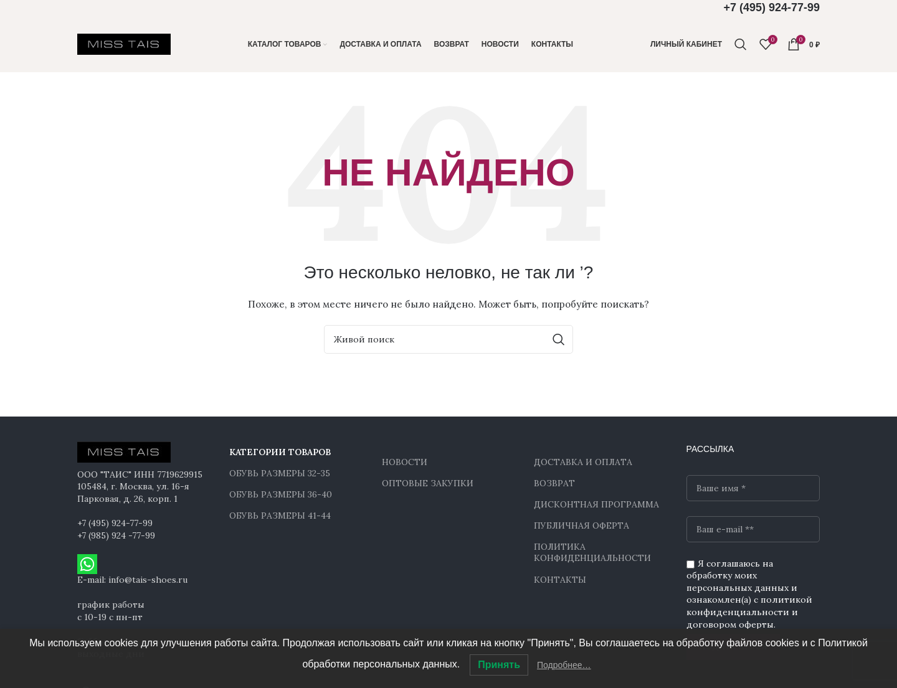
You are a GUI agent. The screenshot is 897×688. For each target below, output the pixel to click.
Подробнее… (564, 665)
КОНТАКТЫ (560, 579)
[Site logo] (124, 43)
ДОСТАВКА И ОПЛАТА (583, 462)
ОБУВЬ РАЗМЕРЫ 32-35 (279, 473)
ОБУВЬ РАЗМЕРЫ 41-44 (280, 515)
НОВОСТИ (404, 462)
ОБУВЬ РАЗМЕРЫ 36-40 (280, 494)
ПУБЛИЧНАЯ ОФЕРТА (581, 525)
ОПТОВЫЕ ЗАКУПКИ (427, 483)
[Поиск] (740, 44)
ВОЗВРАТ (554, 483)
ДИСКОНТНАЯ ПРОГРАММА (596, 504)
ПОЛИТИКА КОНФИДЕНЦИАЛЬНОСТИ (592, 552)
